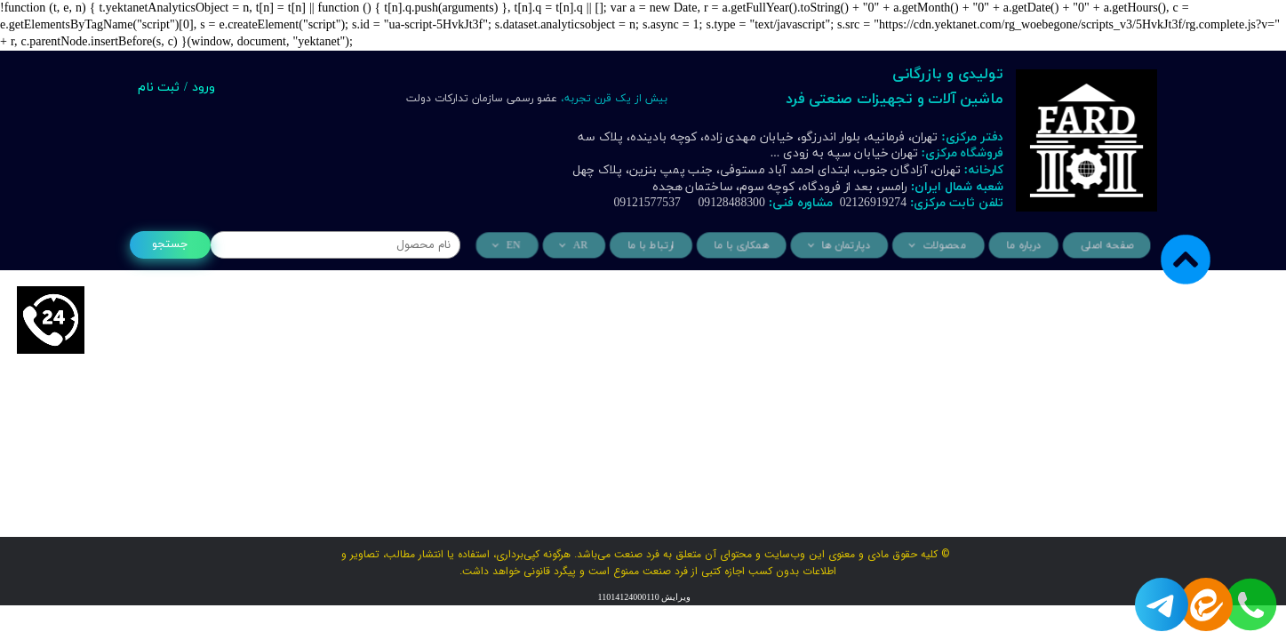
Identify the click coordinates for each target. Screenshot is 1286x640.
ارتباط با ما (653, 245)
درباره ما (1020, 245)
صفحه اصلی (1102, 245)
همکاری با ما (742, 245)
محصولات (942, 245)
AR (584, 245)
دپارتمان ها (845, 245)
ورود (203, 87)
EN (517, 245)
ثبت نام (159, 87)
